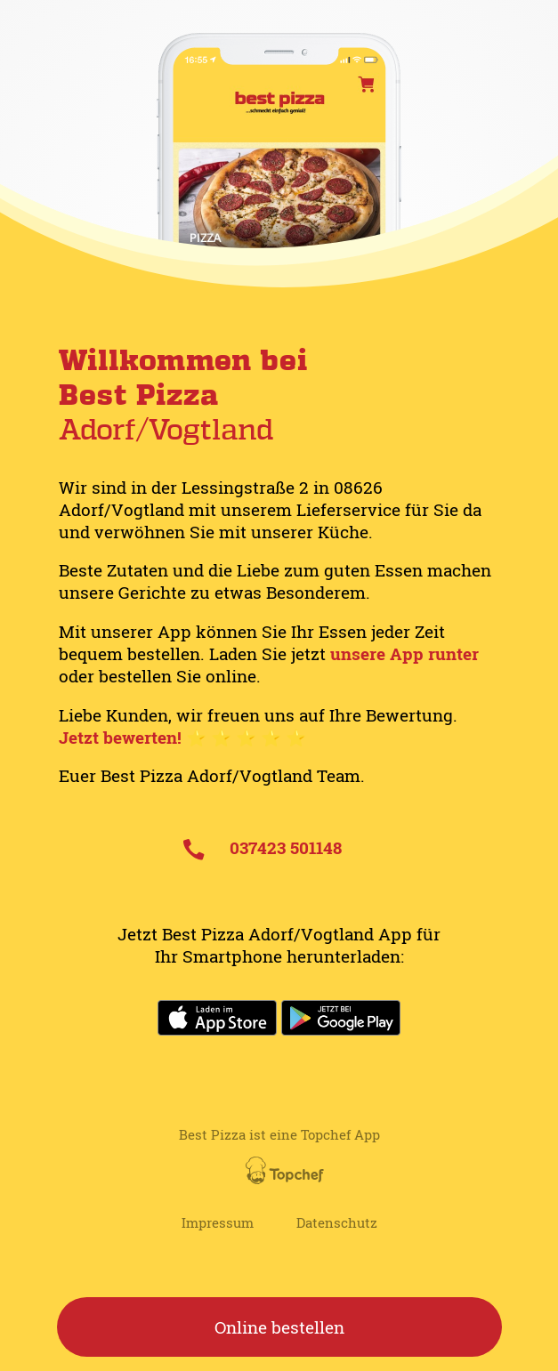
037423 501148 (262, 847)
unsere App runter (404, 653)
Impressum (218, 1222)
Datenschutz (336, 1222)
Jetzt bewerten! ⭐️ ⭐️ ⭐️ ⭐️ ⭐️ (182, 737)
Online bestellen (279, 1327)
